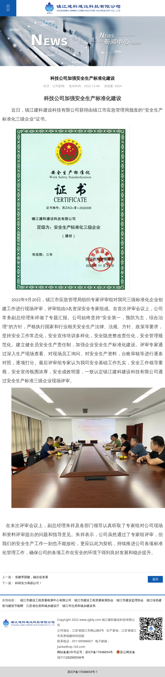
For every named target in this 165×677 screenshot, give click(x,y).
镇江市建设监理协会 (130, 600)
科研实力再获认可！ (28, 583)
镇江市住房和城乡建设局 (78, 606)
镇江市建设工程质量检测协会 (93, 600)
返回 (155, 579)
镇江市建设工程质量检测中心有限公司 (45, 600)
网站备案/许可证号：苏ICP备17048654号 (85, 652)
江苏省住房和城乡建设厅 (42, 606)
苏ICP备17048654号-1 (82, 672)
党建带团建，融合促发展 (31, 577)
